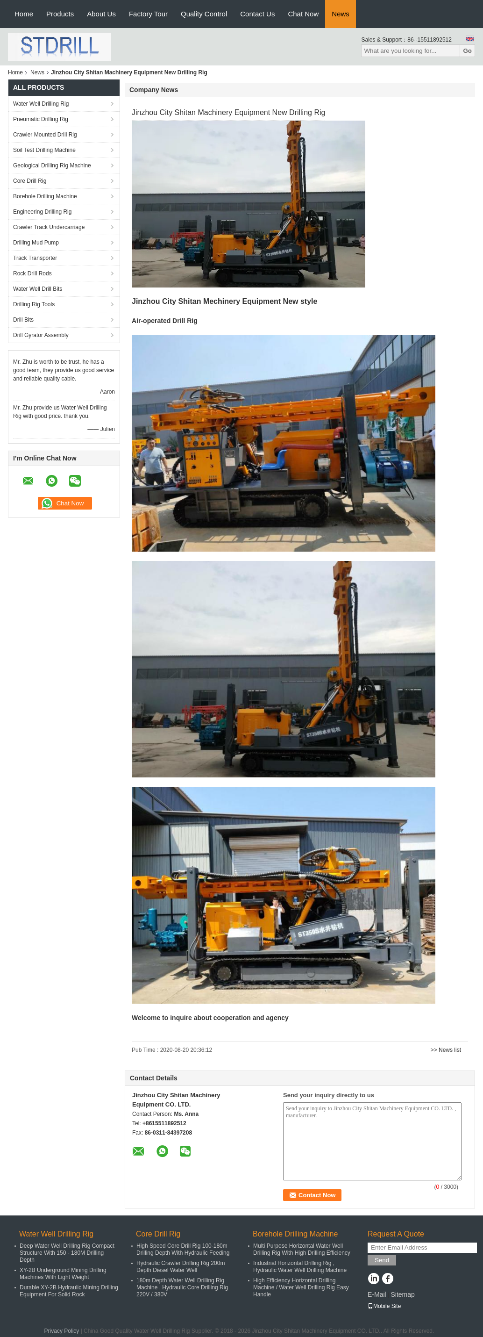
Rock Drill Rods (32, 273)
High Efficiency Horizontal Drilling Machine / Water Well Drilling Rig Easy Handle (301, 1287)
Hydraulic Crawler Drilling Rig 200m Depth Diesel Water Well (180, 1266)
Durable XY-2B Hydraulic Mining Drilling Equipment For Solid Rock (69, 1291)
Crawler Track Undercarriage (49, 227)
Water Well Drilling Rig (41, 104)
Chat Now (303, 13)
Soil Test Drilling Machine (44, 150)
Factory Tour (148, 14)
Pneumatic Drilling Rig (40, 119)
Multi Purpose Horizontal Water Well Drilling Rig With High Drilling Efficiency (301, 1249)
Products (60, 14)
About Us (101, 14)
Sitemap (402, 1294)
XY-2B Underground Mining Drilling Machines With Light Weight (63, 1273)
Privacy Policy (61, 1331)
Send (382, 1260)
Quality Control (204, 14)
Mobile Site (384, 1306)
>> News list (446, 1050)
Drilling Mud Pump (36, 242)
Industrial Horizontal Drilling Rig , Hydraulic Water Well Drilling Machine (300, 1266)
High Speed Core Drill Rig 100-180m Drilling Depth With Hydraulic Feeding (182, 1249)
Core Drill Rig (29, 181)
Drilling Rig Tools (34, 304)
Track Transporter (35, 258)
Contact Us (257, 14)
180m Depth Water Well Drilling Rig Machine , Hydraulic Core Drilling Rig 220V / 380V (182, 1287)
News (340, 14)
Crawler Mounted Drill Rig (45, 134)
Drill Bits (23, 319)
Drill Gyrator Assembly (41, 335)
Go (467, 50)
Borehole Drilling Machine (45, 196)
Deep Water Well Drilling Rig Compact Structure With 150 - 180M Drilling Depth (67, 1253)
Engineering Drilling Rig (42, 211)
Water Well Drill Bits (37, 289)
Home (23, 14)
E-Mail (377, 1294)
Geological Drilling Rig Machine (52, 165)
